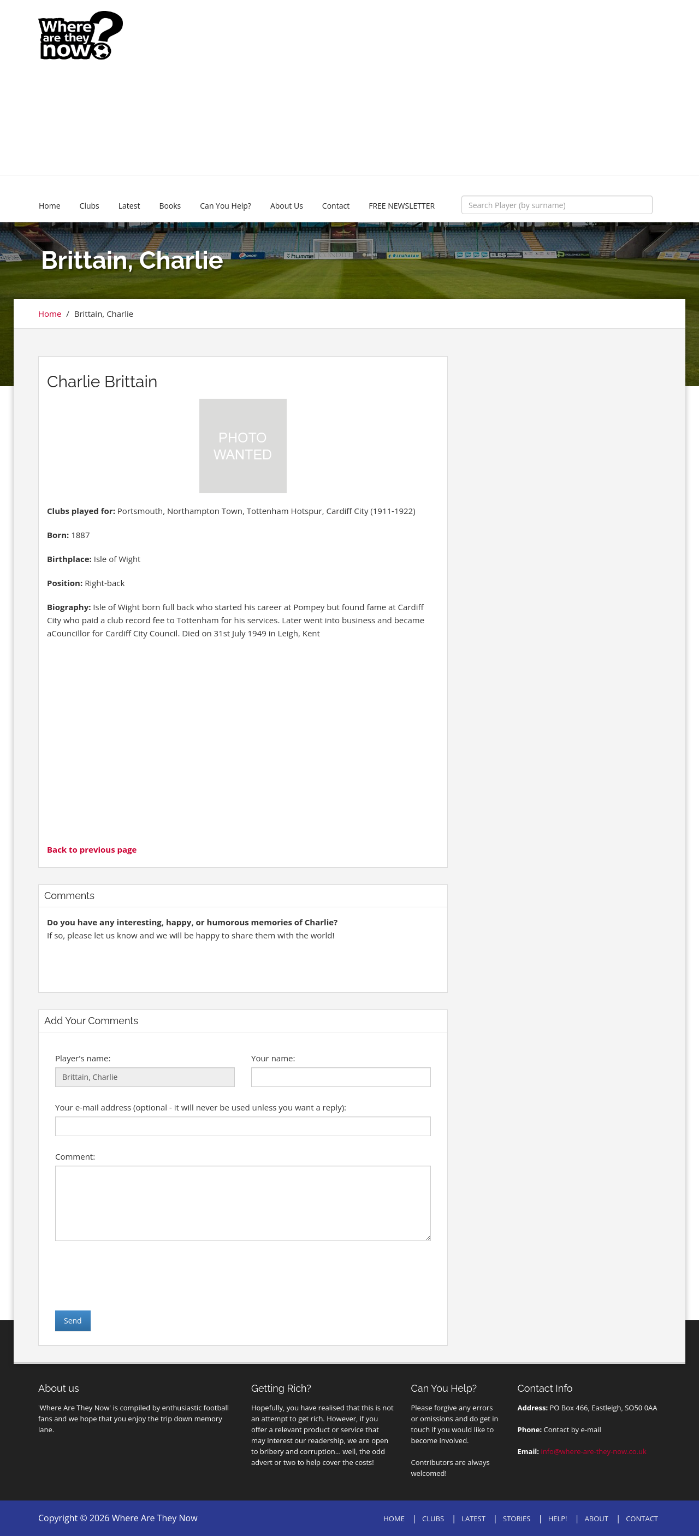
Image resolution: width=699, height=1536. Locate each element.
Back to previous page (92, 849)
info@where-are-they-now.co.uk (593, 1451)
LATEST (473, 1518)
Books (170, 205)
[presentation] (138, 1275)
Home (50, 205)
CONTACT (642, 1518)
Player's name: (82, 1058)
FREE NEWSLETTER (402, 205)
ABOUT (596, 1518)
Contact (336, 205)
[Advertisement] (429, 87)
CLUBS (433, 1518)
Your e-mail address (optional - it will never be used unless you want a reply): (200, 1107)
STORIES (516, 1518)
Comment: (75, 1156)
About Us (286, 205)
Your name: (273, 1058)
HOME (394, 1518)
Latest (129, 205)
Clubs (89, 205)
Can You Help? (225, 205)
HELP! (557, 1518)
